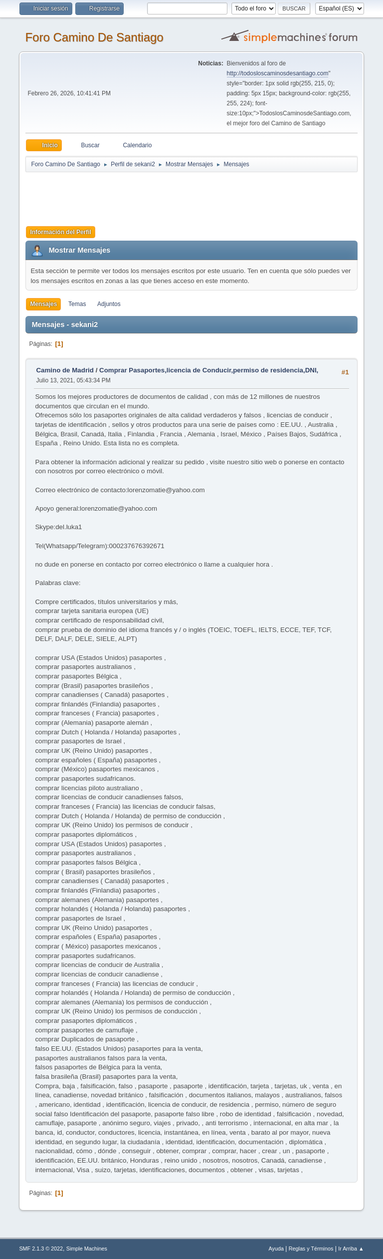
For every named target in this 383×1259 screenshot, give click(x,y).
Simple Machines (86, 1249)
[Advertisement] (201, 195)
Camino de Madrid (65, 370)
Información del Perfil (60, 232)
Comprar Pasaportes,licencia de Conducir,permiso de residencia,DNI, (208, 370)
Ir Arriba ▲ (351, 1249)
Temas (77, 304)
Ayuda (276, 1249)
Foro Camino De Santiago (94, 37)
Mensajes (43, 304)
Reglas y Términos (311, 1249)
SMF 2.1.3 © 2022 (41, 1249)
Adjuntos (109, 304)
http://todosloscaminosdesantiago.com (278, 73)
